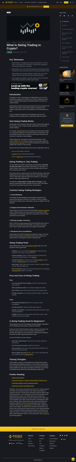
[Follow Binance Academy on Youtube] (66, 435)
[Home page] (9, 2)
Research (41, 448)
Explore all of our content (38, 429)
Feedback (51, 448)
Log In (61, 2)
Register (66, 2)
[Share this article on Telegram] (68, 15)
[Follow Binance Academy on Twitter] (62, 435)
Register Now (67, 125)
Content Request (53, 445)
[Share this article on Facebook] (64, 15)
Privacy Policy (52, 441)
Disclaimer (51, 443)
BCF (40, 441)
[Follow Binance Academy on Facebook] (60, 435)
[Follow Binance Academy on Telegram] (64, 435)
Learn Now (46, 6)
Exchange (41, 438)
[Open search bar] (57, 2)
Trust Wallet (41, 450)
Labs (40, 443)
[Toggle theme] (73, 2)
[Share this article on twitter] (60, 15)
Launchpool (41, 445)
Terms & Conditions (53, 438)
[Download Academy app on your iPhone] (12, 443)
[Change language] (70, 2)
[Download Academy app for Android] (20, 443)
